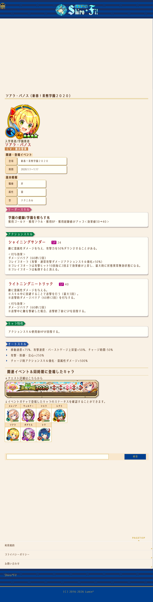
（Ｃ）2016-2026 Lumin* (78, 591)
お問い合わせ (12, 564)
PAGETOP (138, 537)
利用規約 (10, 545)
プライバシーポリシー (17, 554)
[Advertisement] (76, 58)
